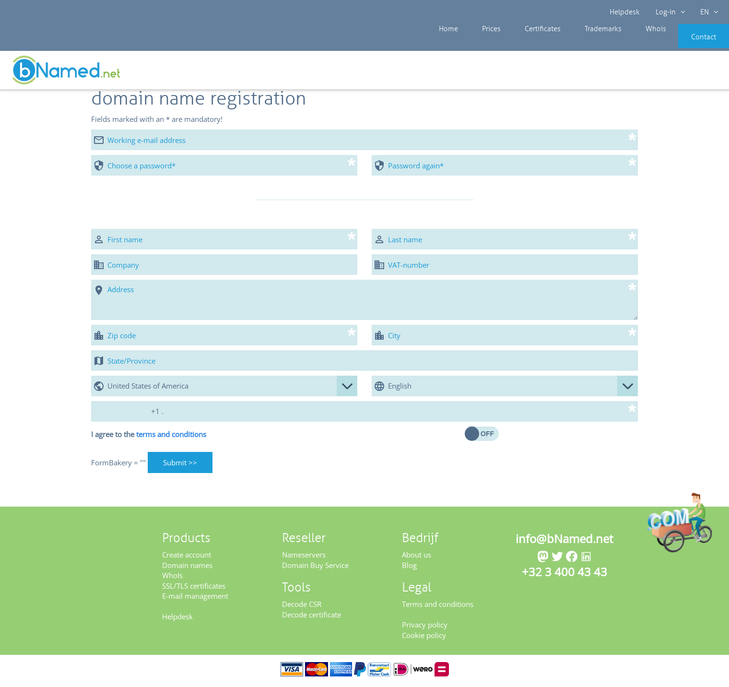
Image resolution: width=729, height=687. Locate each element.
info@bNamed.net (564, 542)
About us (416, 558)
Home (446, 43)
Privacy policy (424, 628)
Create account (186, 558)
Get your (694, 73)
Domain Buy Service (315, 568)
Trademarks (578, 43)
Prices (481, 43)
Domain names (187, 568)
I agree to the (148, 437)
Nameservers (304, 558)
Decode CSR (301, 607)
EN (708, 12)
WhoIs (172, 578)
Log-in (669, 12)
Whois (623, 43)
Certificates (524, 43)
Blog (409, 568)
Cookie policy (424, 638)
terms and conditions (171, 437)
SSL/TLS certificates (193, 588)
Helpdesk (625, 12)
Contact (689, 43)
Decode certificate (311, 618)
